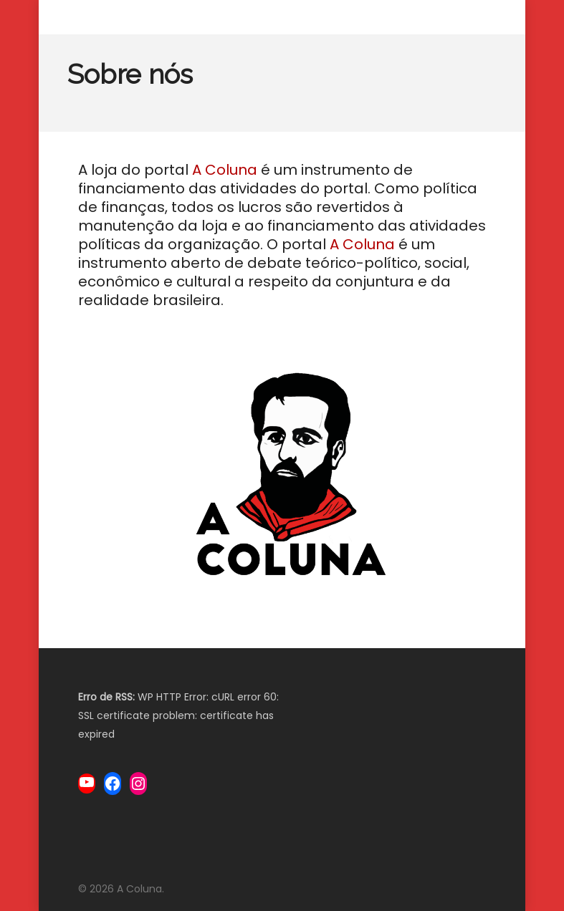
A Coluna (224, 170)
